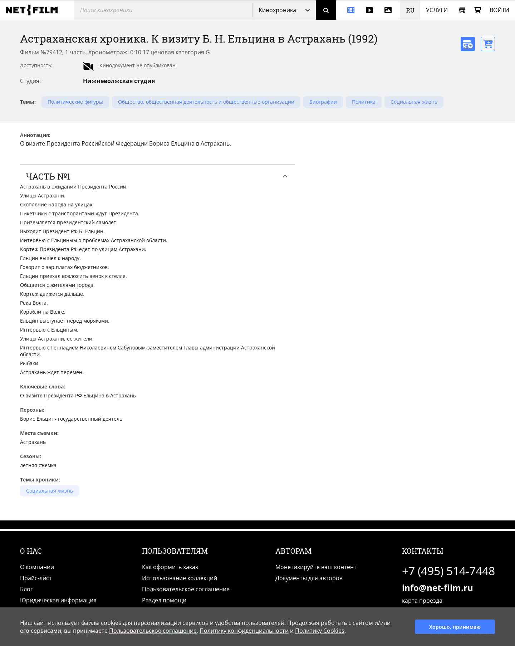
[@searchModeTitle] (160, 10)
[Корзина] (477, 10)
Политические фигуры (75, 101)
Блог (26, 589)
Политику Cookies (319, 631)
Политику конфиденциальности (244, 631)
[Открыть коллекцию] (462, 10)
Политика (364, 101)
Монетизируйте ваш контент (316, 567)
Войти (499, 10)
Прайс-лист (36, 578)
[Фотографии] (389, 10)
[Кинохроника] (348, 10)
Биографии (323, 101)
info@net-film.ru (437, 587)
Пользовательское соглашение (186, 589)
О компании (37, 567)
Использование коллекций (179, 578)
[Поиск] (326, 10)
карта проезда (422, 601)
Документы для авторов (309, 578)
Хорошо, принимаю (455, 626)
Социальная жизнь (414, 101)
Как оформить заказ (170, 567)
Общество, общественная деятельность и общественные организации (206, 101)
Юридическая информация (58, 600)
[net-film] (34, 10)
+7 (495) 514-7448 (448, 570)
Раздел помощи (164, 600)
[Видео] (369, 10)
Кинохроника (277, 10)
